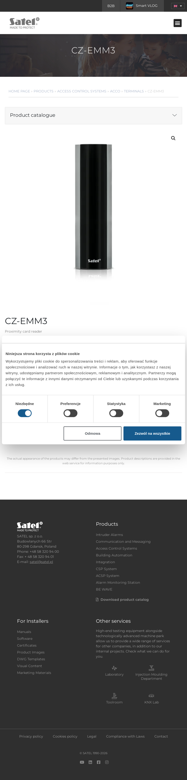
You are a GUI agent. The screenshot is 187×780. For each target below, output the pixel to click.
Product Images (31, 652)
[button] (177, 23)
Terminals (134, 91)
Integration (105, 562)
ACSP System (107, 575)
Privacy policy (31, 736)
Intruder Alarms (109, 535)
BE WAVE (104, 589)
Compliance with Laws (125, 736)
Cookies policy (65, 736)
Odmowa (92, 433)
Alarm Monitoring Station (118, 582)
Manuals (24, 632)
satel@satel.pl (41, 562)
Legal (91, 736)
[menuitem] (178, 6)
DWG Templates (31, 659)
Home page (19, 91)
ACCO (115, 91)
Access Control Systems (81, 91)
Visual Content (29, 666)
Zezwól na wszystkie (152, 433)
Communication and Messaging (123, 541)
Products (44, 91)
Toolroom (114, 702)
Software (24, 638)
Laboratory (114, 674)
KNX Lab (151, 702)
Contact (161, 736)
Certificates (27, 645)
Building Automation (114, 555)
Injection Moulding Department (151, 676)
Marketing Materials (34, 673)
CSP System (106, 569)
